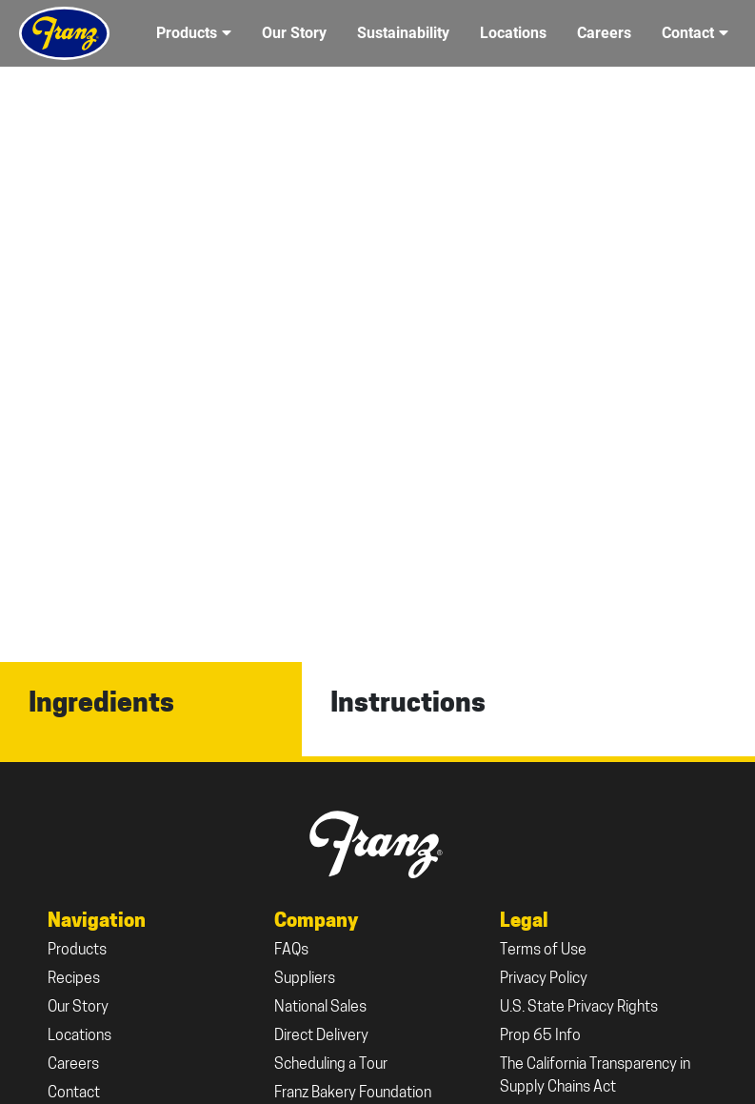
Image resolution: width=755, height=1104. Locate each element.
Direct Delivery (321, 1036)
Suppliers (304, 979)
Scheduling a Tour (330, 1065)
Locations (79, 1036)
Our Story (78, 1007)
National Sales (320, 1007)
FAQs (291, 950)
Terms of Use (543, 950)
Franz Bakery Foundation (352, 1093)
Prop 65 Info (540, 1036)
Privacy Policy (543, 979)
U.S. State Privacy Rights (579, 1007)
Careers (73, 1065)
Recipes (74, 979)
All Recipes (470, 617)
